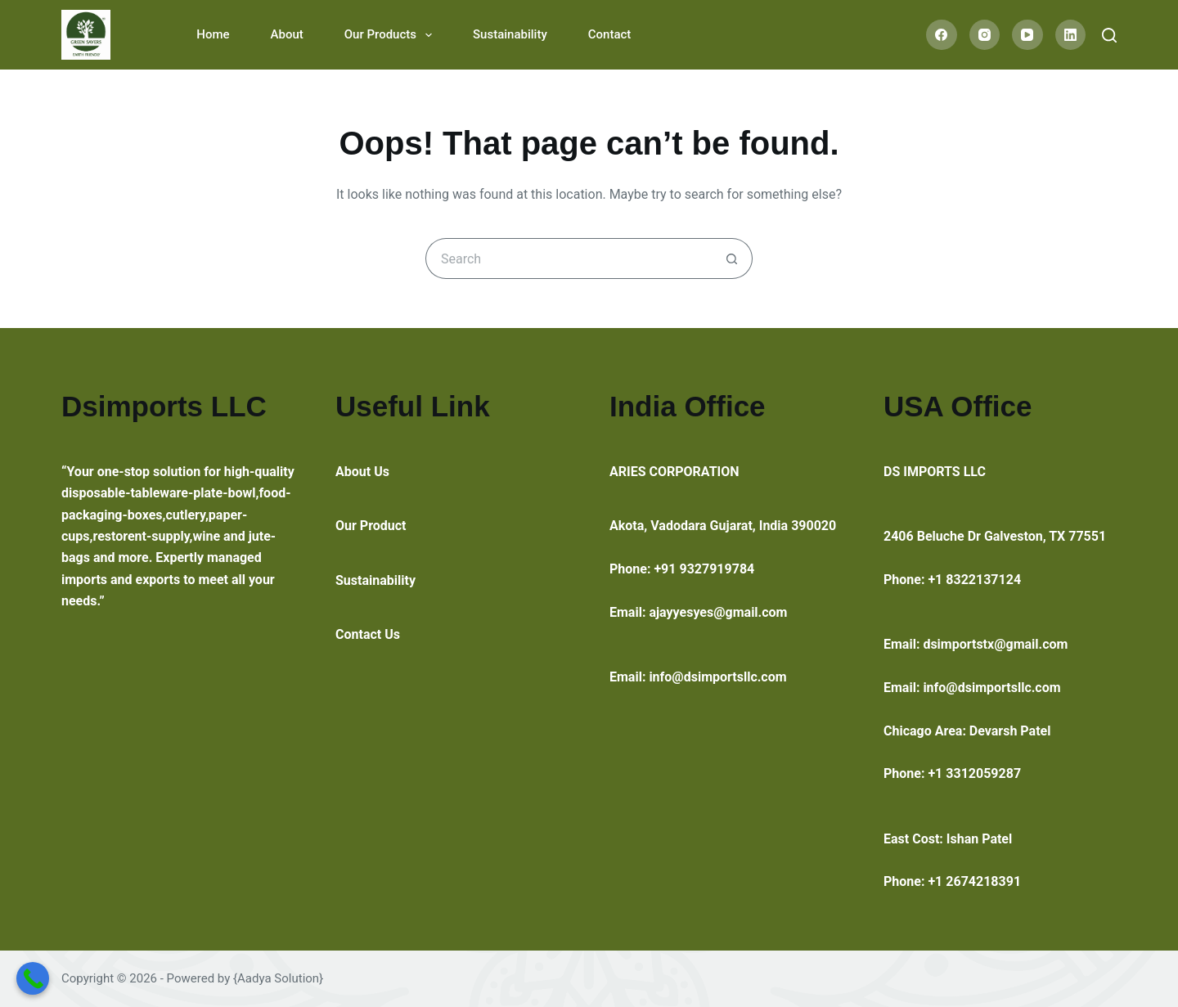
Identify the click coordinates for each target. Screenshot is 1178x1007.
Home (212, 34)
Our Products (391, 35)
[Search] (1109, 35)
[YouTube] (1027, 35)
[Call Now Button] (32, 978)
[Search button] (732, 258)
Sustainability (510, 34)
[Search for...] (568, 258)
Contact (610, 34)
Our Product (371, 525)
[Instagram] (984, 35)
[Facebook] (941, 35)
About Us (362, 471)
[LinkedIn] (1070, 35)
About (287, 34)
